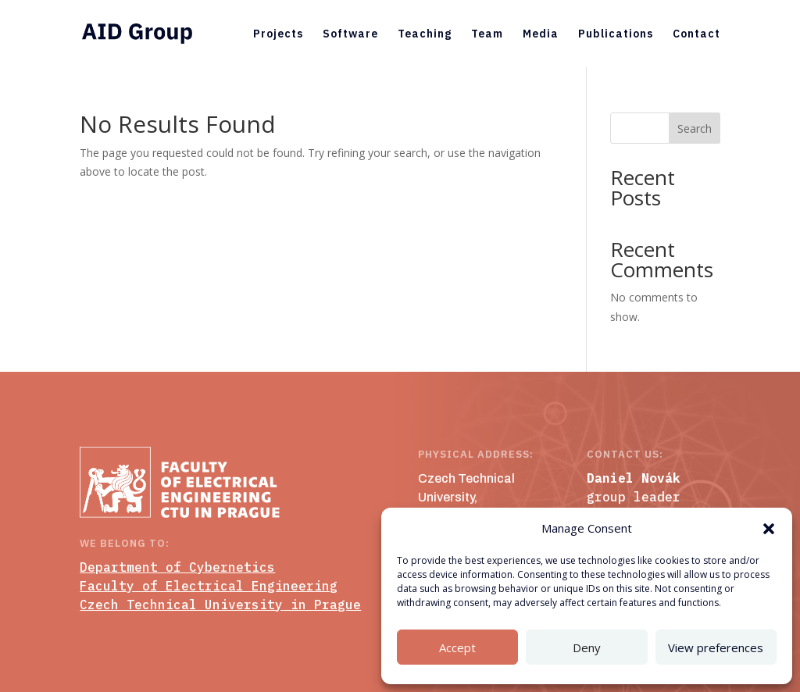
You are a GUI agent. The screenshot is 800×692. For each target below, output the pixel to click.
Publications (615, 34)
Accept (457, 647)
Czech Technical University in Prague (220, 604)
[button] (769, 529)
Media (541, 34)
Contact (696, 34)
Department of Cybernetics (177, 567)
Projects (278, 34)
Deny (587, 647)
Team (487, 34)
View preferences (715, 647)
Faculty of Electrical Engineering (209, 586)
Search (694, 128)
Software (350, 34)
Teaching (425, 34)
